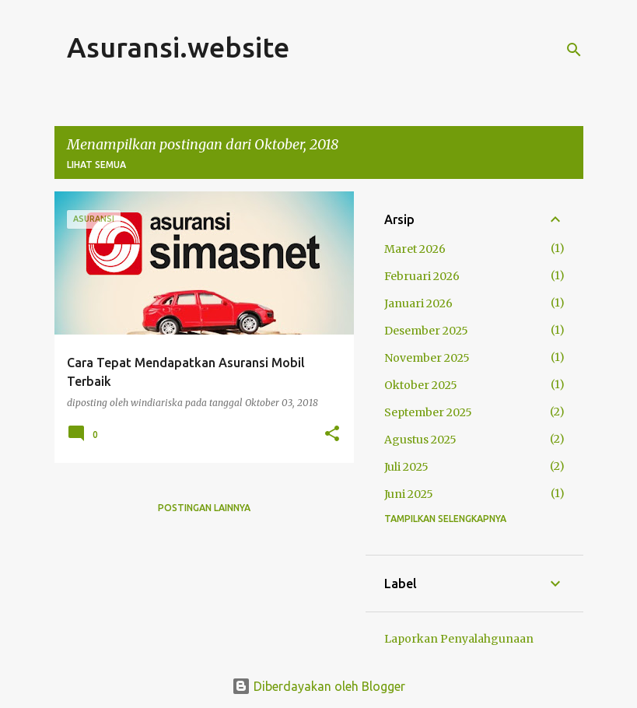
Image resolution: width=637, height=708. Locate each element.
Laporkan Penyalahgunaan (459, 639)
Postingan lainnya (204, 508)
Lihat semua (96, 164)
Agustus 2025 (420, 440)
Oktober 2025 (420, 385)
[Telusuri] (574, 49)
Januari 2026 (418, 303)
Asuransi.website (178, 47)
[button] (332, 434)
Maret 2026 (415, 249)
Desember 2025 (426, 331)
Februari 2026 (422, 276)
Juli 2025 (406, 467)
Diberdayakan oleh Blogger (318, 686)
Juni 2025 (408, 494)
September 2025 (428, 412)
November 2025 (427, 358)
